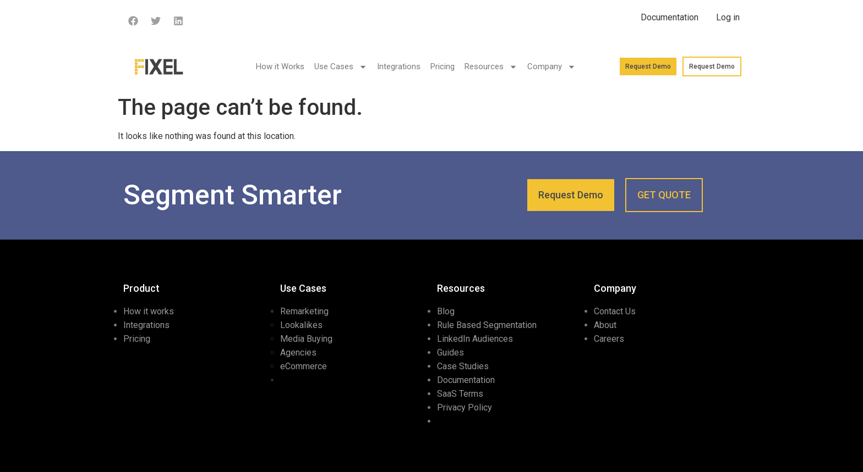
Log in (728, 17)
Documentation (669, 17)
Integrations (398, 66)
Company (551, 66)
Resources (491, 66)
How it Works (280, 66)
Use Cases (340, 66)
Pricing (442, 66)
